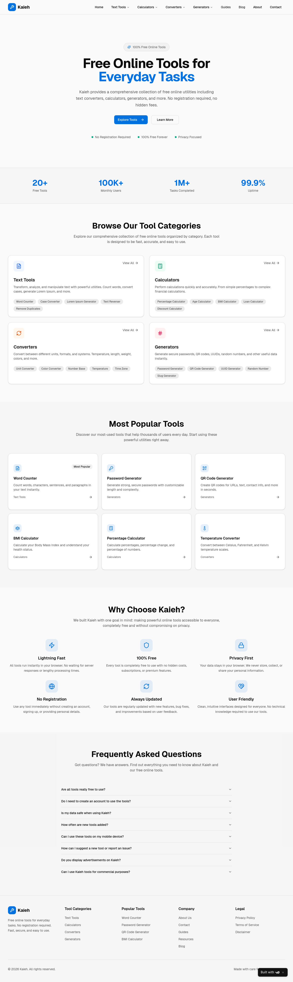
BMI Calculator (132, 939)
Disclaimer (243, 932)
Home (99, 7)
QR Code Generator (135, 932)
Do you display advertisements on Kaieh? (146, 860)
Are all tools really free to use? (146, 789)
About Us (185, 918)
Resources (186, 939)
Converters (175, 7)
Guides (226, 7)
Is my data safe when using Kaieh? (146, 813)
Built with (270, 972)
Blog (242, 7)
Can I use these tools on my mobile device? (146, 837)
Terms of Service (247, 925)
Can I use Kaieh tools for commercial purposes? (146, 872)
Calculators (148, 7)
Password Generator (136, 925)
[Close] (283, 972)
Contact (275, 7)
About (257, 7)
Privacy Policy (245, 918)
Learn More (165, 120)
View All (130, 263)
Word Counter (132, 918)
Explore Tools (131, 120)
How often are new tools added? (146, 825)
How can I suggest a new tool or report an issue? (146, 848)
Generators (203, 7)
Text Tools (120, 7)
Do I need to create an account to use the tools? (146, 801)
